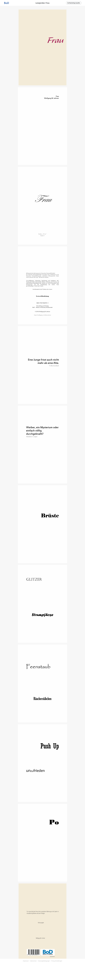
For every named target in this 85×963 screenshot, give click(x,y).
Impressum (26, 961)
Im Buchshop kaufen (73, 3)
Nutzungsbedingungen (44, 961)
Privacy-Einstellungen (56, 961)
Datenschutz (33, 961)
